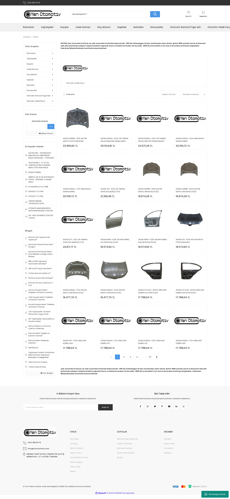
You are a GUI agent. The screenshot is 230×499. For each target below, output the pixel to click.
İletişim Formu (75, 457)
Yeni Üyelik (74, 443)
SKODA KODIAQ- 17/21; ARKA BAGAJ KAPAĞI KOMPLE (77, 193)
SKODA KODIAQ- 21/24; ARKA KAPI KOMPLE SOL (151, 349)
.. (143, 366)
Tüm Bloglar (47, 374)
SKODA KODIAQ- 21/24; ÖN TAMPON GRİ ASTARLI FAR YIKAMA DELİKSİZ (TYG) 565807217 (152, 141)
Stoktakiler (70, 96)
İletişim (73, 475)
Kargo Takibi (75, 470)
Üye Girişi (73, 447)
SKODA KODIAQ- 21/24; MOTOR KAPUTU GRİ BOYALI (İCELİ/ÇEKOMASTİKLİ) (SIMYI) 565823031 (114, 297)
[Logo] (42, 15)
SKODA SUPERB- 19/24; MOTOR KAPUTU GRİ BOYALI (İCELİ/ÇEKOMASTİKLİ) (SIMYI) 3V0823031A (190, 193)
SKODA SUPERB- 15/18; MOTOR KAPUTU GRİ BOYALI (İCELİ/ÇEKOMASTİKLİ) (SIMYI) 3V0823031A (152, 193)
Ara (50, 127)
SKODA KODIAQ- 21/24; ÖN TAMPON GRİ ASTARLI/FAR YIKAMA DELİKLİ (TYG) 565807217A (114, 141)
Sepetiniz (167, 457)
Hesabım (168, 443)
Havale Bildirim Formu (79, 461)
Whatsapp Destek (215, 494)
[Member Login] (188, 15)
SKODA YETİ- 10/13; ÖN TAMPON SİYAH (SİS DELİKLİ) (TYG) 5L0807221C (113, 193)
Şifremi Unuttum (76, 452)
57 (150, 366)
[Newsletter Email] (68, 409)
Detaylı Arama (46, 134)
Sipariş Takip (169, 447)
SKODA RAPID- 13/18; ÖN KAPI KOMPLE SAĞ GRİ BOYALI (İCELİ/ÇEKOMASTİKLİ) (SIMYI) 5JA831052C (152, 245)
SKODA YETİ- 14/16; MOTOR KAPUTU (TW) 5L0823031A (189, 245)
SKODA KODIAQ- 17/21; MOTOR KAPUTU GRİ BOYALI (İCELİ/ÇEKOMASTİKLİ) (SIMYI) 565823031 (76, 297)
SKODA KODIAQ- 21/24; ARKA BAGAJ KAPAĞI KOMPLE (190, 141)
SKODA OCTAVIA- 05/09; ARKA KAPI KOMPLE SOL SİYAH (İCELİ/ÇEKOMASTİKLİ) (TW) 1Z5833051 (152, 297)
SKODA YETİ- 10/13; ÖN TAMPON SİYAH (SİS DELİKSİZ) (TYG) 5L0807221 (75, 245)
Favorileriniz (169, 452)
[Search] (115, 15)
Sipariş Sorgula (76, 466)
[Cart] (203, 15)
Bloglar (120, 461)
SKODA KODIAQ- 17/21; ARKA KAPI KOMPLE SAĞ (189, 349)
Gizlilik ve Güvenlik (124, 447)
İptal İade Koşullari (124, 452)
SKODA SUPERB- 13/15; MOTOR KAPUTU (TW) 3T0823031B (75, 141)
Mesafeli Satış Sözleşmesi (127, 443)
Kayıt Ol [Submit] (104, 409)
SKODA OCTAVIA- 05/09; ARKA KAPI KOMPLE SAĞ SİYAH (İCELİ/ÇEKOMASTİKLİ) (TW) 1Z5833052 (190, 297)
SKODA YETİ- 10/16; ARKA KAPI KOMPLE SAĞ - (74, 349)
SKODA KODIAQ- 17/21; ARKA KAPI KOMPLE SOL (113, 349)
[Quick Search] (35, 127)
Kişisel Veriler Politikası (126, 457)
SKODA (36, 38)
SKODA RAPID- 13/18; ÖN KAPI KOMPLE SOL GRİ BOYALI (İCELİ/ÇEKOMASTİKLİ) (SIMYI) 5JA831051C (115, 245)
